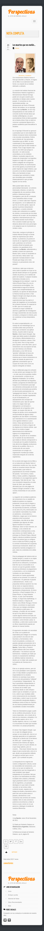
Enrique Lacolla (13, 895)
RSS (9, 906)
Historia (17, 48)
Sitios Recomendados (15, 902)
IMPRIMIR (14, 852)
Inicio (9, 891)
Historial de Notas (13, 898)
